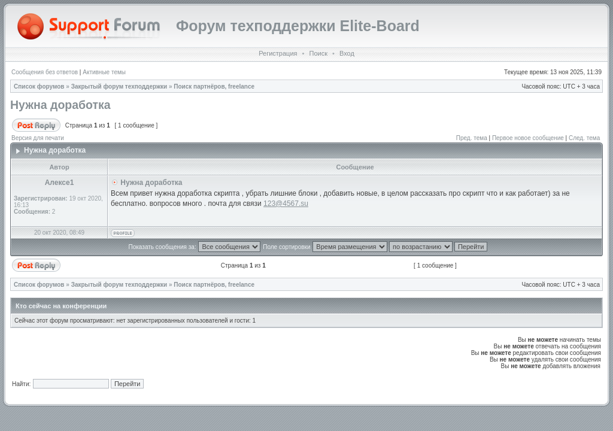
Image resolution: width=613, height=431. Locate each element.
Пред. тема (471, 138)
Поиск (318, 53)
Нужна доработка (60, 104)
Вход (346, 53)
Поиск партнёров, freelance (214, 86)
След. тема (584, 138)
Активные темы (104, 72)
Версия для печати (37, 138)
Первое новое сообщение (528, 138)
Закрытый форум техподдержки (119, 86)
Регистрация (278, 53)
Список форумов (39, 86)
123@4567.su (285, 203)
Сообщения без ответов (44, 72)
